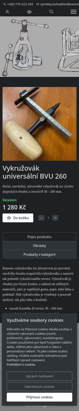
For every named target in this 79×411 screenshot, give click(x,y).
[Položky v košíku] (29, 12)
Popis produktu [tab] (39, 236)
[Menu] (73, 11)
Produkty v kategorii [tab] (39, 254)
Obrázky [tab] (39, 245)
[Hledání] (51, 11)
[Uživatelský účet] (7, 12)
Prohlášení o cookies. (21, 364)
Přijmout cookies (39, 397)
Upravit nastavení (39, 376)
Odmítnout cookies (39, 386)
